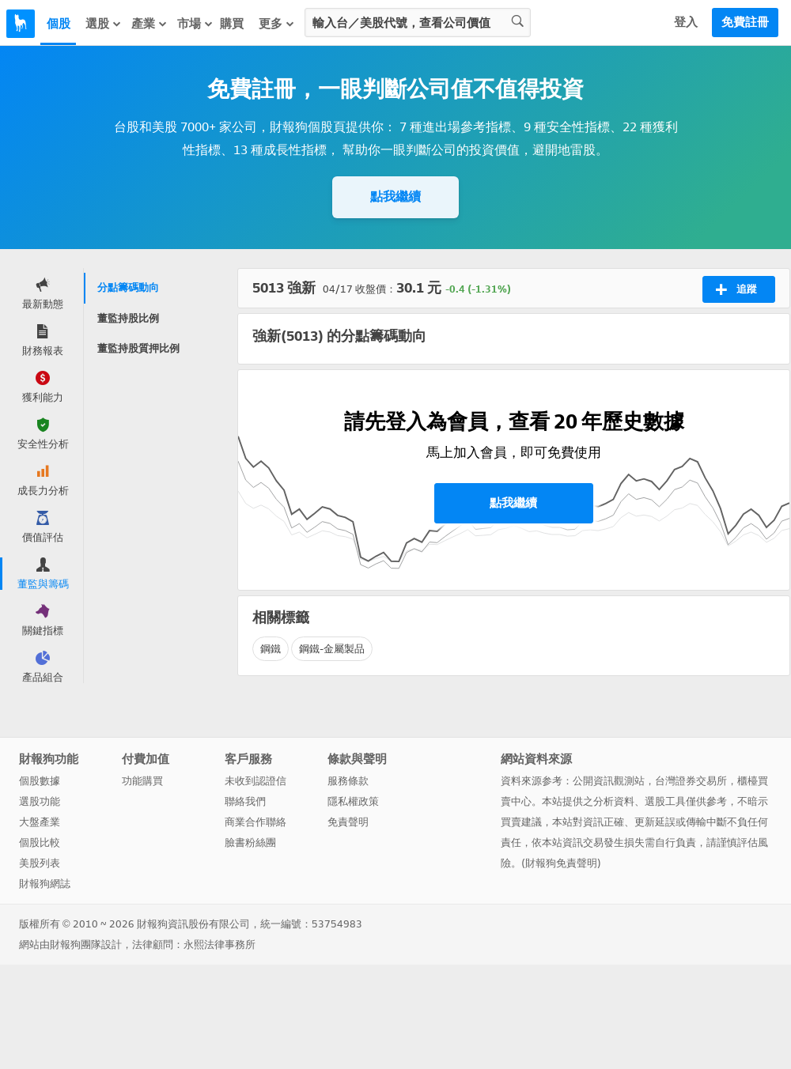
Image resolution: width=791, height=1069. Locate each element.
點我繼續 (395, 196)
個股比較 (39, 842)
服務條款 (348, 781)
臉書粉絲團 (250, 842)
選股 (103, 24)
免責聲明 (348, 822)
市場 (195, 24)
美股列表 (39, 863)
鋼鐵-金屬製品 (332, 649)
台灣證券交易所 (691, 781)
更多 (277, 24)
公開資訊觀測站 (609, 781)
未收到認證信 (255, 781)
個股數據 (39, 781)
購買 (232, 24)
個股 (58, 24)
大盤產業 (39, 822)
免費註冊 (745, 22)
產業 (149, 24)
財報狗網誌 (44, 884)
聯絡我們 (245, 801)
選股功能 (39, 801)
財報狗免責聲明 (561, 863)
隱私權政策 (353, 801)
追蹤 (736, 289)
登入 (686, 22)
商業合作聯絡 (255, 822)
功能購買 (142, 781)
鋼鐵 (270, 649)
